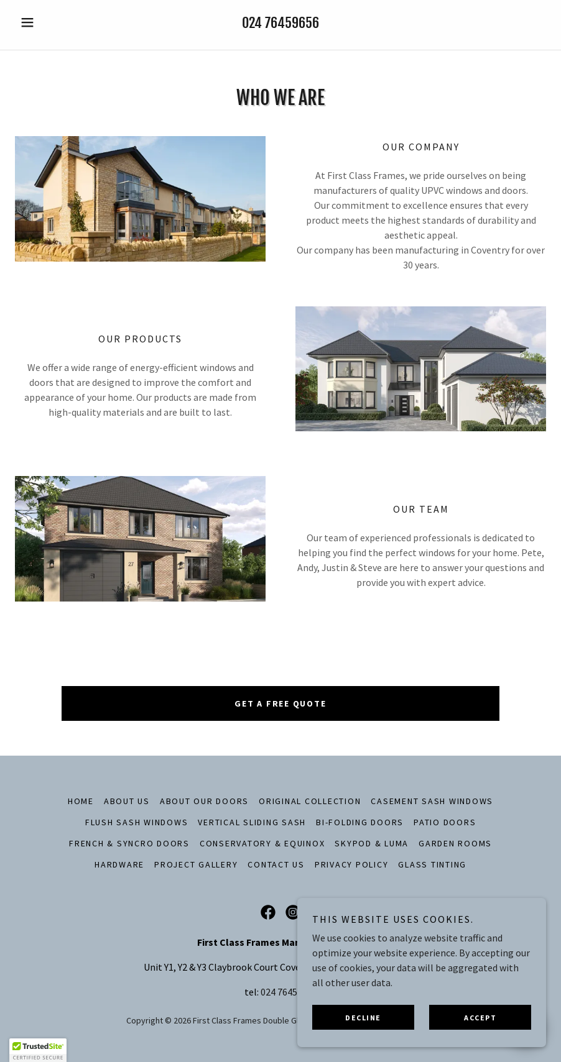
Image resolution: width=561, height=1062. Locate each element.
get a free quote (280, 703)
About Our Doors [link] (204, 801)
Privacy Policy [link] (352, 864)
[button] (55, 22)
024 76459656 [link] (280, 22)
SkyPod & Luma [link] (372, 843)
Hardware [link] (119, 864)
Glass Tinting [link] (432, 864)
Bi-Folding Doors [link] (360, 822)
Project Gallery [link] (196, 864)
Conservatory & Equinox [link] (262, 843)
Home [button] (81, 801)
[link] (268, 912)
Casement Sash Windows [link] (432, 801)
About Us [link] (127, 801)
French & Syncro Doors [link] (129, 843)
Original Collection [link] (310, 801)
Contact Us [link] (276, 864)
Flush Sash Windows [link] (136, 822)
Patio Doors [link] (445, 822)
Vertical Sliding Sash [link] (252, 822)
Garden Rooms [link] (455, 843)
